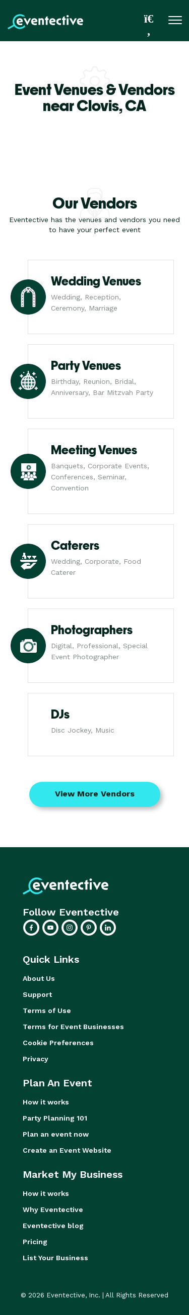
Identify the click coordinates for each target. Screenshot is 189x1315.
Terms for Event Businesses (73, 1027)
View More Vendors (95, 793)
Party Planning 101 (55, 1118)
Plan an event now (56, 1134)
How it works (46, 1102)
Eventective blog (53, 1226)
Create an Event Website (67, 1150)
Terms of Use (47, 1010)
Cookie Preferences (58, 1043)
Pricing (35, 1242)
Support (37, 994)
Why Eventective (53, 1209)
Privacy (35, 1059)
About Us (39, 978)
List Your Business (55, 1258)
